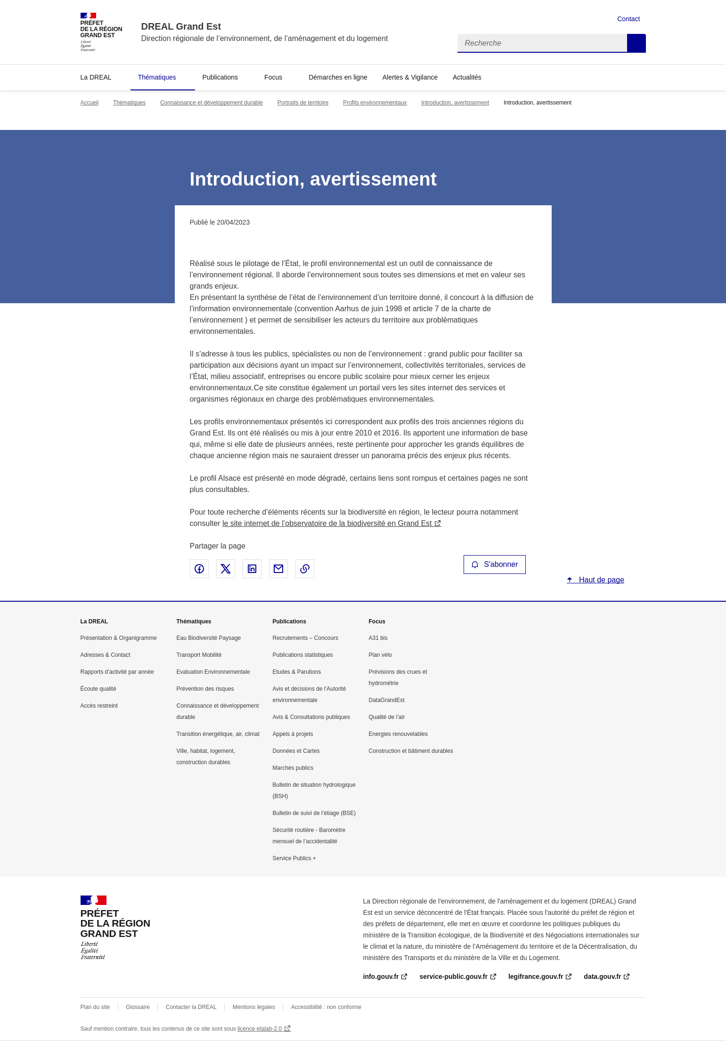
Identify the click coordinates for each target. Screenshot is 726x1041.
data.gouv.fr (602, 976)
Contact (628, 19)
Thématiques (157, 77)
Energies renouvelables (398, 734)
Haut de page (601, 580)
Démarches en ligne (338, 77)
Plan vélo (380, 655)
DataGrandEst (387, 700)
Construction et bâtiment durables (411, 751)
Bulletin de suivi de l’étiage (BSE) (314, 813)
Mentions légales (254, 1007)
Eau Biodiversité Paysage (209, 638)
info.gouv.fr (381, 976)
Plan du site (95, 1007)
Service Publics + (294, 858)
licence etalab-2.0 (259, 1028)
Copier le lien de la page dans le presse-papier (304, 568)
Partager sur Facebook (199, 568)
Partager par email (278, 568)
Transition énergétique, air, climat (218, 734)
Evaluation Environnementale (213, 672)
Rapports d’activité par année (117, 672)
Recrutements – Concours (305, 638)
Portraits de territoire (303, 102)
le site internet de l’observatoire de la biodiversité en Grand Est (327, 523)
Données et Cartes (296, 751)
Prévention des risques (205, 689)
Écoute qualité (98, 689)
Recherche (636, 43)
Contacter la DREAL (191, 1007)
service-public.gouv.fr (453, 976)
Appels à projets (293, 734)
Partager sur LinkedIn (252, 568)
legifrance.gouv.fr (535, 976)
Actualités (467, 77)
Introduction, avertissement (455, 102)
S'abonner (494, 564)
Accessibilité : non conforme (326, 1007)
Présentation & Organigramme (119, 638)
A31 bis (378, 638)
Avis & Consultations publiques (312, 717)
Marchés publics (293, 768)
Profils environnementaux (375, 102)
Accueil (90, 102)
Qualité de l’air (387, 717)
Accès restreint (99, 705)
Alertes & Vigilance (410, 77)
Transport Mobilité (199, 655)
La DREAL (96, 77)
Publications (220, 77)
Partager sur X (225, 568)
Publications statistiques (303, 655)
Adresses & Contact (106, 655)
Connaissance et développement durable (211, 102)
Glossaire (138, 1007)
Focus (273, 77)
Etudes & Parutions (297, 672)
